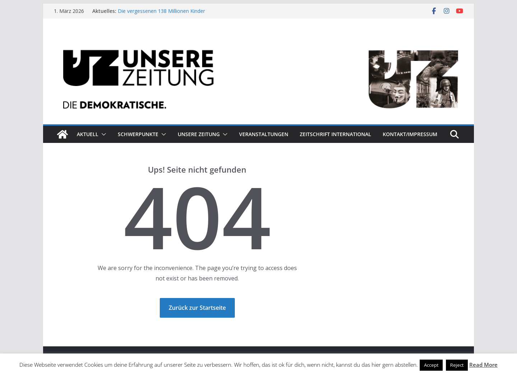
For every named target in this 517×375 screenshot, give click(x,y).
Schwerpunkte (138, 134)
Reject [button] (457, 365)
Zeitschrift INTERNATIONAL (335, 134)
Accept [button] (431, 365)
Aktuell (87, 134)
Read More (483, 364)
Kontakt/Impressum (410, 134)
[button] (102, 134)
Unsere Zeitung (199, 134)
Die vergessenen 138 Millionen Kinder (161, 11)
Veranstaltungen (263, 134)
